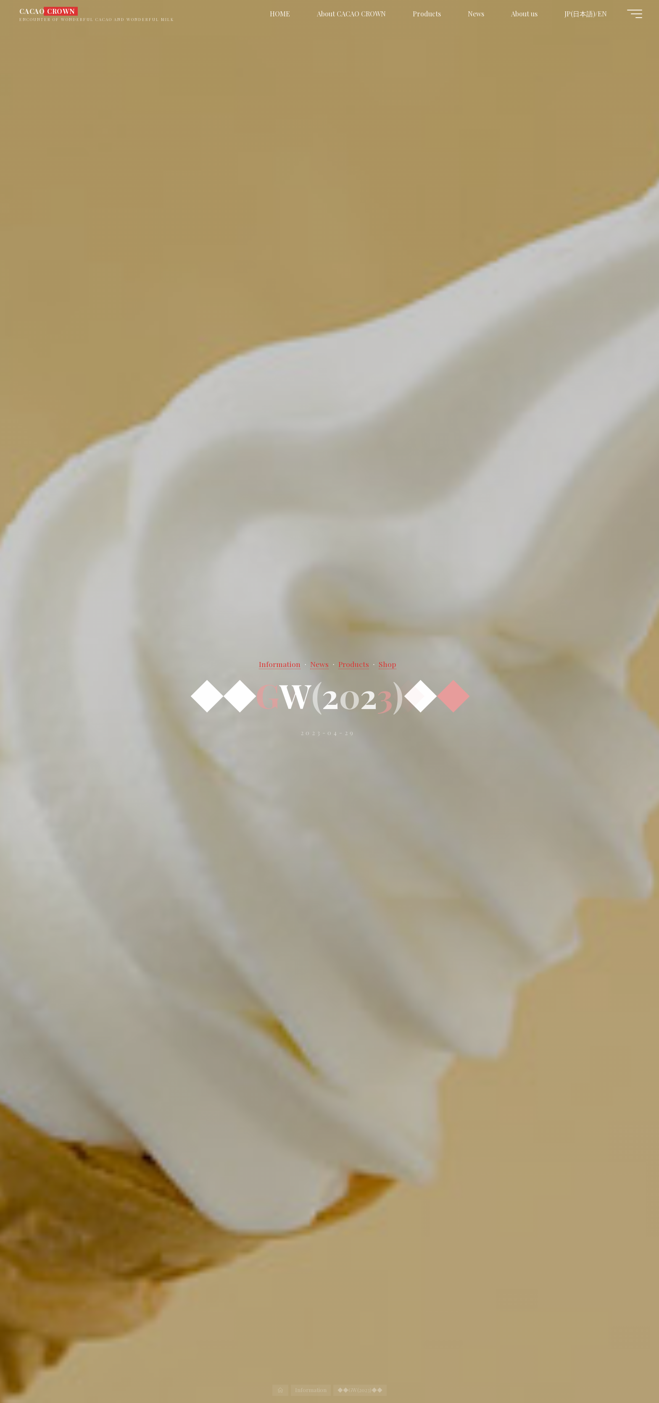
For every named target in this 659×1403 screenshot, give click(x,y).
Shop (387, 664)
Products (353, 664)
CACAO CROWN (47, 11)
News (319, 664)
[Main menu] (634, 14)
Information (280, 664)
